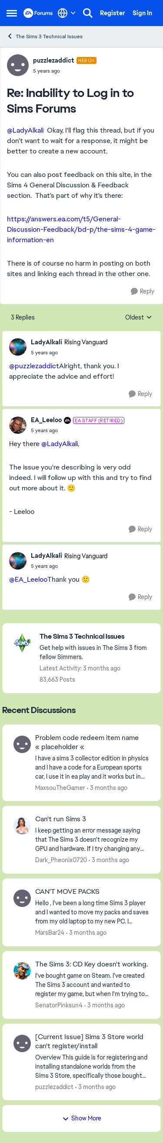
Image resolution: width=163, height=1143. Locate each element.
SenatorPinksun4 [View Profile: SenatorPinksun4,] (59, 1005)
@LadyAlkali (25, 130)
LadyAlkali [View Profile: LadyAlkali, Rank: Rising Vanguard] (46, 342)
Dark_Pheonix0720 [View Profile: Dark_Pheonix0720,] (61, 860)
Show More (81, 1118)
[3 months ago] (107, 787)
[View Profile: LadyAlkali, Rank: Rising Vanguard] (18, 347)
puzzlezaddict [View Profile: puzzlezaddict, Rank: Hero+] (53, 60)
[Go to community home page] (38, 13)
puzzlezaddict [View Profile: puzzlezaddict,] (54, 1086)
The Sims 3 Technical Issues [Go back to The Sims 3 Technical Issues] (45, 36)
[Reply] (142, 291)
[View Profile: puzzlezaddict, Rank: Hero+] (18, 65)
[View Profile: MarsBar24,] (22, 898)
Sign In (142, 13)
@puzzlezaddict (34, 365)
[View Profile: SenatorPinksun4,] (22, 971)
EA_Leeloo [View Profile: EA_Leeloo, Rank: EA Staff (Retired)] (46, 420)
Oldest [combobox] (138, 317)
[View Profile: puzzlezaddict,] (22, 1043)
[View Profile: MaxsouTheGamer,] (22, 744)
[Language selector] (67, 13)
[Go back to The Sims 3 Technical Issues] (96, 636)
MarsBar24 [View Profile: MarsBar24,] (49, 932)
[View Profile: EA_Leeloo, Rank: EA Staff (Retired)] (18, 425)
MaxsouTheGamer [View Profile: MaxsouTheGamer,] (60, 787)
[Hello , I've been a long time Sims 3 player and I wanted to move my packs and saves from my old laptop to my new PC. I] (92, 912)
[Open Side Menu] (11, 13)
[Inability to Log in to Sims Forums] (64, 71)
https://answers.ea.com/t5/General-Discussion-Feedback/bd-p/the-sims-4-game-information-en (81, 229)
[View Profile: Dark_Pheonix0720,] (22, 825)
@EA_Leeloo (28, 579)
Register (112, 13)
